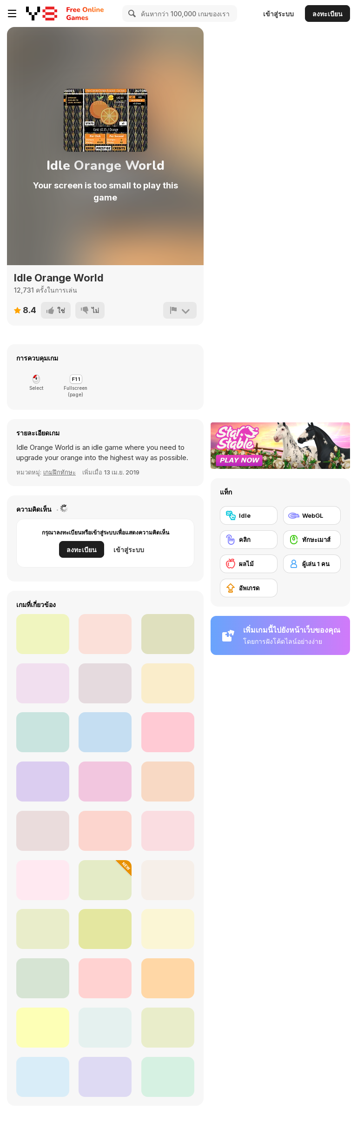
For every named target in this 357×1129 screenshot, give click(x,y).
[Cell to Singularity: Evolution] (167, 929)
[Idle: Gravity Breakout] (105, 683)
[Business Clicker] (105, 634)
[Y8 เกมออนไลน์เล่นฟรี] (41, 13)
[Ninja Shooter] (167, 634)
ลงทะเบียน (327, 14)
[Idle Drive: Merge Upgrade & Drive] (42, 880)
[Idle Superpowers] (167, 683)
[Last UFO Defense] (42, 978)
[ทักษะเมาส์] (312, 539)
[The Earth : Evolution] (42, 929)
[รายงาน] (180, 310)
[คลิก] (249, 539)
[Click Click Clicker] (167, 880)
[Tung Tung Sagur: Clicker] (167, 1028)
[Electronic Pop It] (105, 978)
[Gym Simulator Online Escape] (105, 880)
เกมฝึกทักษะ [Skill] (59, 472)
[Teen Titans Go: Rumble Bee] (42, 683)
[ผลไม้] (249, 563)
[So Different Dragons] (42, 782)
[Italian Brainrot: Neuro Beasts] (105, 831)
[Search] (130, 13)
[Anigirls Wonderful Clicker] (105, 732)
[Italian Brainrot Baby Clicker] (42, 831)
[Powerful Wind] (167, 978)
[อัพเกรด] (249, 588)
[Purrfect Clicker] (105, 782)
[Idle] (249, 515)
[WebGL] (312, 515)
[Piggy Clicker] (167, 782)
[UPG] (42, 732)
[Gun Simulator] (105, 1028)
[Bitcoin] (105, 1077)
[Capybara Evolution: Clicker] (105, 929)
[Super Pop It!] (167, 1077)
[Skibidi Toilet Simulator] (167, 831)
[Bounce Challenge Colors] (42, 1028)
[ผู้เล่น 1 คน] (312, 563)
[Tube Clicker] (42, 634)
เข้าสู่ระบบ (278, 14)
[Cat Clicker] (167, 732)
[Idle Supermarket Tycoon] (42, 1077)
